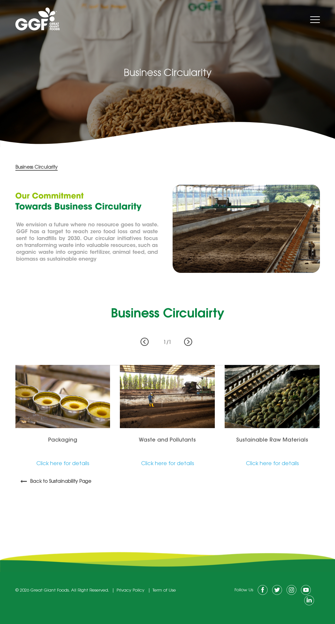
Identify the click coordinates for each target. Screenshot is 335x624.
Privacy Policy (130, 590)
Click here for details (62, 463)
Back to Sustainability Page (60, 482)
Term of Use (164, 590)
